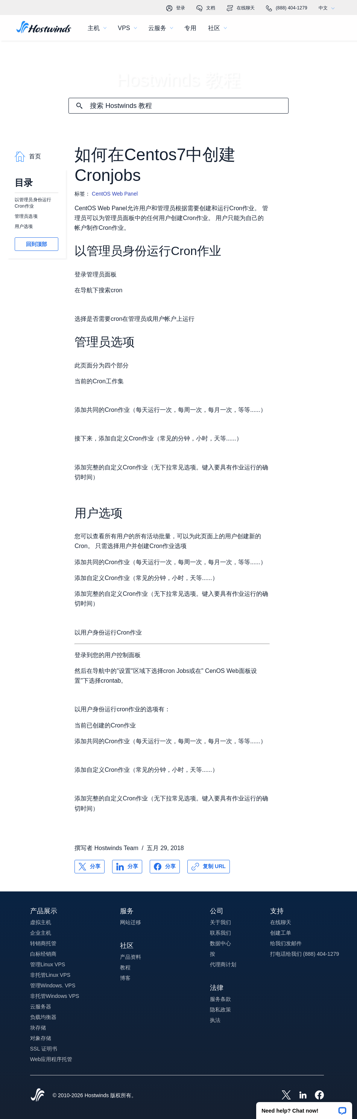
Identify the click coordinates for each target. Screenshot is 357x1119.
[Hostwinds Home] (37, 1095)
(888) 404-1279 (286, 8)
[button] (304, 1108)
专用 (190, 28)
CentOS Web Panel (115, 194)
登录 (175, 8)
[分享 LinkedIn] (127, 866)
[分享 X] (89, 866)
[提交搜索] (79, 105)
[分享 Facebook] (165, 866)
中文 (328, 8)
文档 (205, 8)
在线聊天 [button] (280, 922)
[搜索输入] (189, 106)
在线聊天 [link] (241, 8)
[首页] (44, 28)
